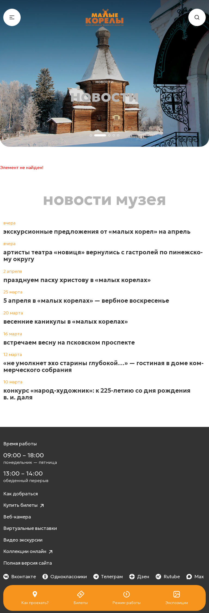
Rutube (168, 577)
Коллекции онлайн (28, 551)
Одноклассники (64, 577)
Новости (104, 81)
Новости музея (104, 199)
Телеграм (108, 577)
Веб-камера (17, 517)
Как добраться (20, 494)
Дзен (139, 577)
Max (195, 577)
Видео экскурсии (22, 540)
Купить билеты (24, 505)
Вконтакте (19, 577)
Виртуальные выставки (30, 528)
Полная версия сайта (27, 563)
